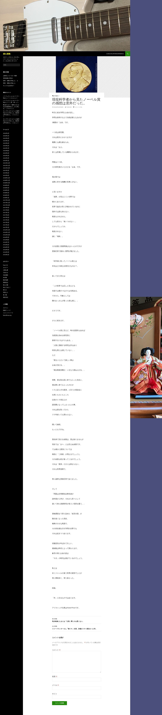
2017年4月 (6, 220)
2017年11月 (6, 202)
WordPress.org (7, 315)
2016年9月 (6, 237)
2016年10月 (6, 235)
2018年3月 (6, 192)
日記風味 (5, 275)
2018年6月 (6, 185)
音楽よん (5, 292)
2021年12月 (6, 163)
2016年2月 (6, 254)
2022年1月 (6, 160)
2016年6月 (6, 244)
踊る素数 (7, 54)
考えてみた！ (56, 96)
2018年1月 (6, 197)
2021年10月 (6, 168)
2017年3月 (6, 222)
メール (55, 685)
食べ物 (5, 295)
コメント (56, 650)
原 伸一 (13, 102)
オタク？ (5, 267)
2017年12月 (6, 200)
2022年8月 (6, 150)
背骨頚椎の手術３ (8, 78)
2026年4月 (6, 133)
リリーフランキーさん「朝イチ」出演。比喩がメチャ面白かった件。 (76, 627)
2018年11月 (6, 180)
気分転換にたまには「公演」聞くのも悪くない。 (76, 620)
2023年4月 (6, 143)
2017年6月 (6, 215)
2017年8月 (6, 210)
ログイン (5, 308)
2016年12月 (6, 230)
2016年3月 (6, 252)
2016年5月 (6, 247)
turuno (69, 107)
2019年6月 (6, 173)
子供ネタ (5, 272)
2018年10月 (6, 183)
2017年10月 (6, 205)
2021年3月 (6, 170)
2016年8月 (6, 239)
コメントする (78, 107)
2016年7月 (6, 242)
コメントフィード (8, 313)
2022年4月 (6, 153)
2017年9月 (6, 207)
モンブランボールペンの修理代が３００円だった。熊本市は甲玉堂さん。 (11, 112)
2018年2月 (6, 195)
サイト (54, 694)
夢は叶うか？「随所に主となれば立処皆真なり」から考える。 (11, 106)
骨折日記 (5, 297)
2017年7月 (6, 212)
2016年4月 (6, 249)
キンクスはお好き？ (8, 85)
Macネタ (5, 265)
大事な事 (5, 270)
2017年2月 (6, 225)
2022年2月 (6, 158)
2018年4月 (6, 190)
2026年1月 (6, 135)
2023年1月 (6, 148)
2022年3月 (6, 155)
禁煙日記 (5, 282)
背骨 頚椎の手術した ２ (10, 80)
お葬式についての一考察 (10, 75)
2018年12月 (6, 178)
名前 (54, 676)
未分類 (5, 277)
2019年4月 (6, 175)
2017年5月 (6, 217)
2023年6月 (6, 138)
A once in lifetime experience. (115, 53)
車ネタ (5, 290)
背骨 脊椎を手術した (9, 83)
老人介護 (5, 285)
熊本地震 (5, 280)
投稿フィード (7, 310)
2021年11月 (6, 165)
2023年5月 (6, 140)
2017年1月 (6, 227)
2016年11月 (6, 232)
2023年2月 (6, 145)
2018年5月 (6, 187)
